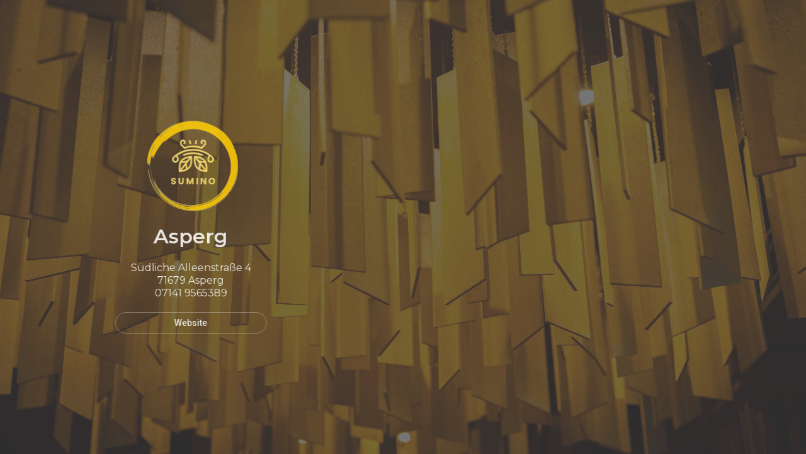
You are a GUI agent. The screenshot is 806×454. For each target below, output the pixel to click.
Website (187, 323)
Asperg (187, 236)
